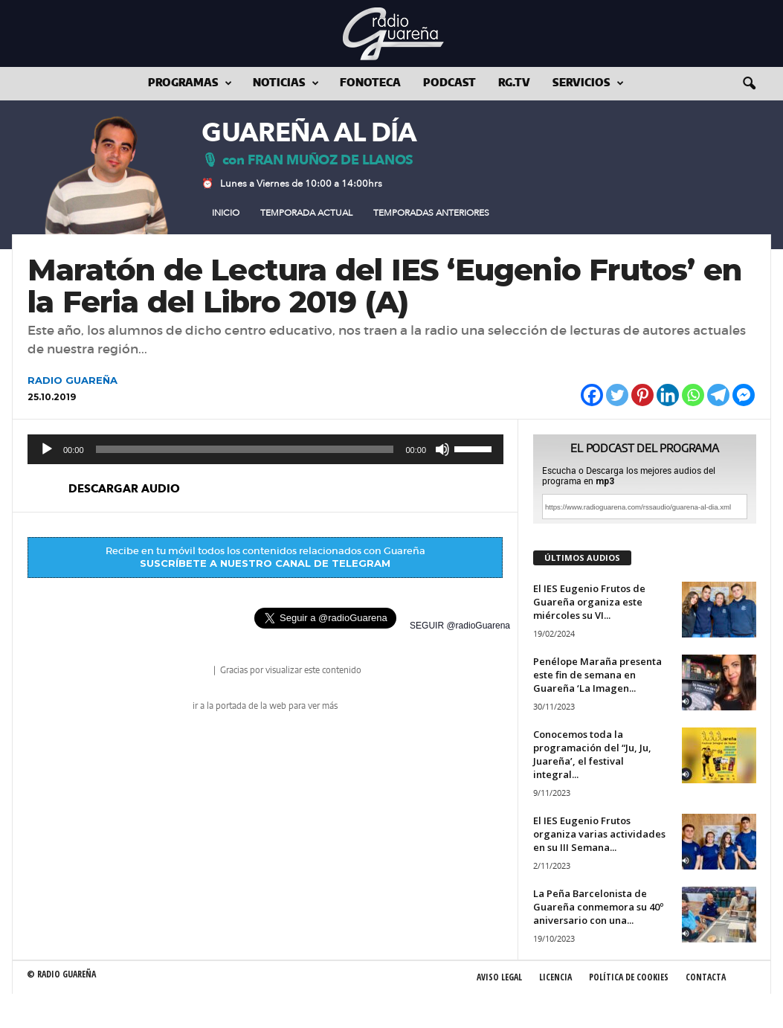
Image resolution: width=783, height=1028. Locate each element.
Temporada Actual (306, 213)
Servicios (588, 83)
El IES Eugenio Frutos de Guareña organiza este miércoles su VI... (589, 602)
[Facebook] (592, 395)
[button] (748, 84)
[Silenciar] (442, 449)
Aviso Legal (499, 977)
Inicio (225, 213)
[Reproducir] (46, 449)
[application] (265, 449)
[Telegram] (718, 395)
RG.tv (514, 83)
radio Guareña (190, 671)
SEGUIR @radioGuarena (460, 625)
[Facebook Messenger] (743, 395)
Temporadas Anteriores (431, 213)
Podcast (449, 83)
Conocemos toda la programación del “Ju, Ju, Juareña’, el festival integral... (592, 754)
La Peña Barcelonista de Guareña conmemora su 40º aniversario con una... (598, 907)
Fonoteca (370, 83)
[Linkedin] (668, 395)
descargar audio (124, 488)
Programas (190, 83)
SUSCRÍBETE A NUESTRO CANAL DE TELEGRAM (265, 563)
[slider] (245, 449)
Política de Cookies (628, 977)
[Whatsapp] (693, 395)
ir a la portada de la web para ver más (265, 705)
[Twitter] (617, 395)
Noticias (286, 83)
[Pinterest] (642, 395)
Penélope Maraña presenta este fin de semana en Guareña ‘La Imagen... (597, 675)
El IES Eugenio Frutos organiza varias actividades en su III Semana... (599, 834)
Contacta (706, 977)
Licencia (555, 977)
